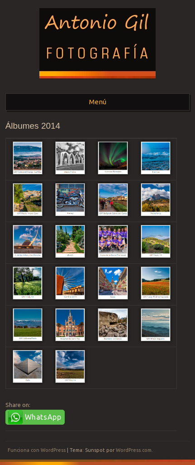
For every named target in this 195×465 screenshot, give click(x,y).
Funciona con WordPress (37, 450)
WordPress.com (134, 450)
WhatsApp (43, 417)
